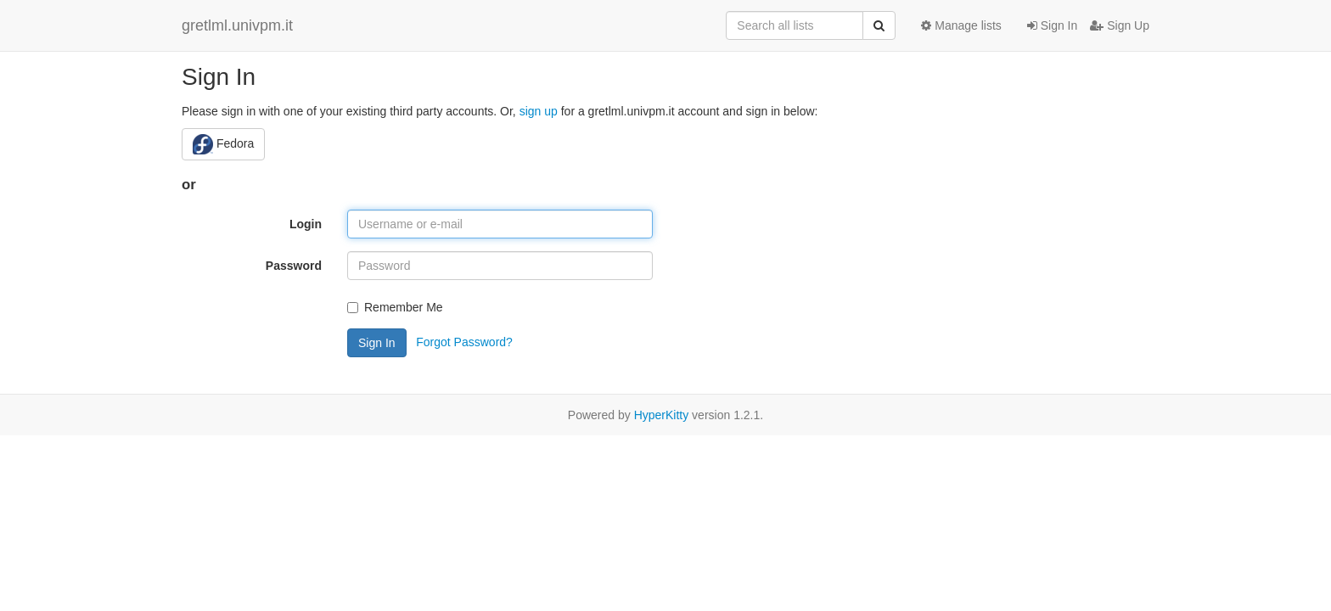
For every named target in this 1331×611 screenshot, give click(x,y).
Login (305, 224)
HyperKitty (661, 415)
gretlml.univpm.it (237, 25)
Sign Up (1119, 25)
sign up (538, 111)
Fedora (223, 144)
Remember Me (395, 307)
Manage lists (961, 25)
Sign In (1052, 25)
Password (294, 265)
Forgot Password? (464, 341)
